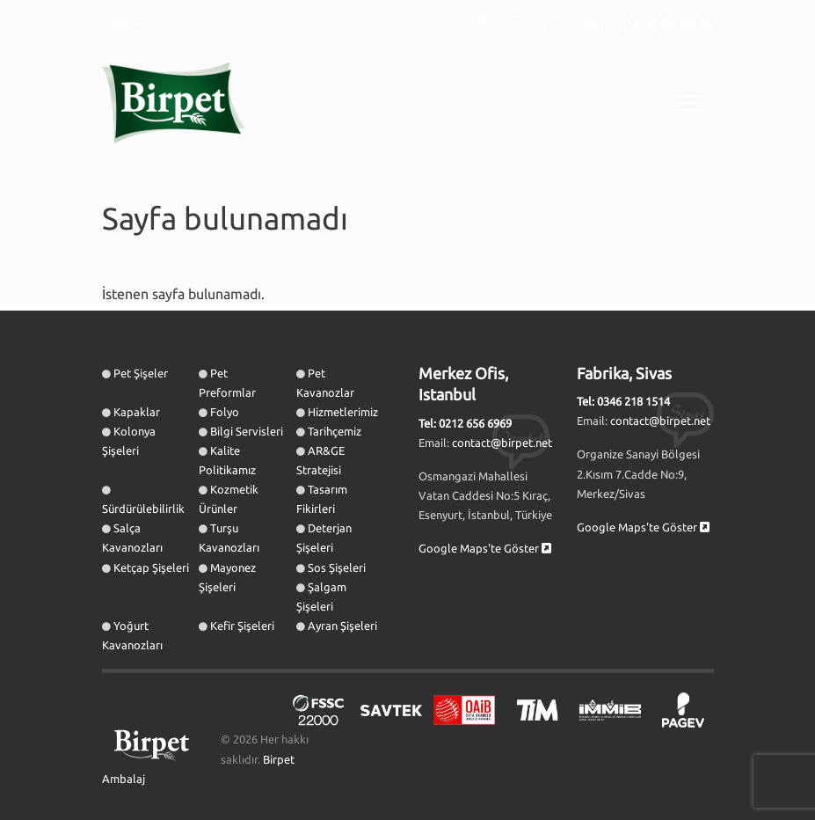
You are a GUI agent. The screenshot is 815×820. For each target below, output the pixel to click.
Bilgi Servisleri (246, 431)
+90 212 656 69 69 (639, 25)
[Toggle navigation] (689, 103)
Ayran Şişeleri (342, 625)
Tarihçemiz (334, 431)
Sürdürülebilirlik (143, 508)
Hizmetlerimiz (343, 412)
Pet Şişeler (140, 373)
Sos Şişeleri (337, 567)
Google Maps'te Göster (484, 548)
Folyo (224, 412)
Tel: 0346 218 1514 (623, 401)
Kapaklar (136, 412)
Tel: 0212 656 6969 (465, 423)
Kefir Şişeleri (242, 625)
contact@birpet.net (502, 442)
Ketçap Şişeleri (151, 567)
